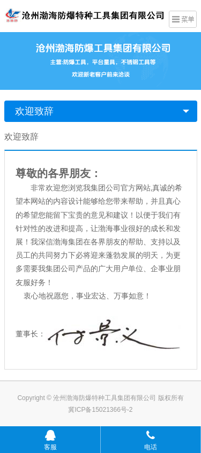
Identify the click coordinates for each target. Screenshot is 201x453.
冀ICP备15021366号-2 (100, 409)
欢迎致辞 (34, 111)
